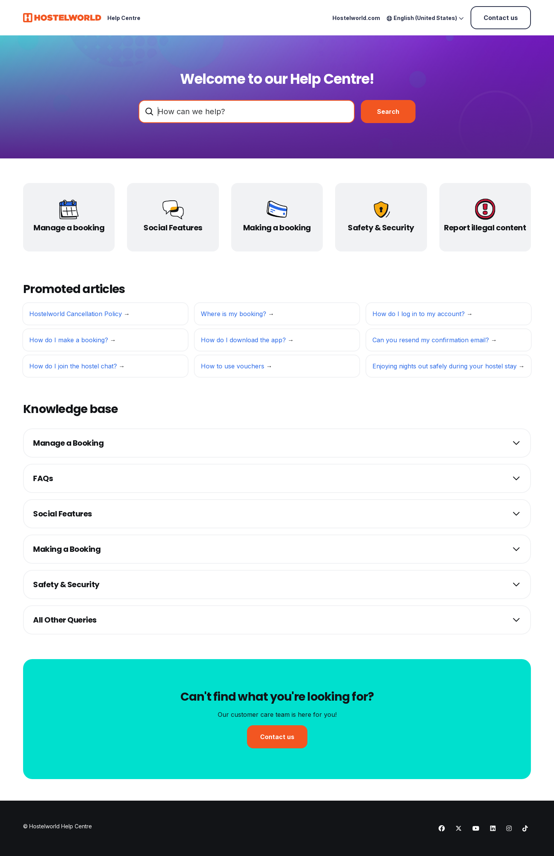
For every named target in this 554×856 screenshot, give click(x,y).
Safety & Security (381, 227)
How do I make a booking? (69, 342)
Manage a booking (68, 227)
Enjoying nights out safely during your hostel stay (445, 368)
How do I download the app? (244, 342)
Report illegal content (485, 227)
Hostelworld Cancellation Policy (76, 316)
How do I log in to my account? (419, 316)
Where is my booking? (234, 316)
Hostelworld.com (356, 18)
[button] (277, 443)
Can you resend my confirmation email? (431, 342)
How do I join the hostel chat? (74, 368)
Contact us (501, 18)
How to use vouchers (233, 368)
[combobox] (246, 111)
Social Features (173, 227)
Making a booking (277, 227)
